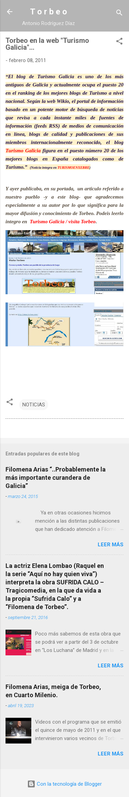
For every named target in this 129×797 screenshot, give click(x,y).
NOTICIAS (33, 405)
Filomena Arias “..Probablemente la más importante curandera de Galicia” (56, 477)
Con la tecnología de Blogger (64, 784)
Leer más (110, 545)
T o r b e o (48, 11)
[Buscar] (119, 13)
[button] (119, 42)
